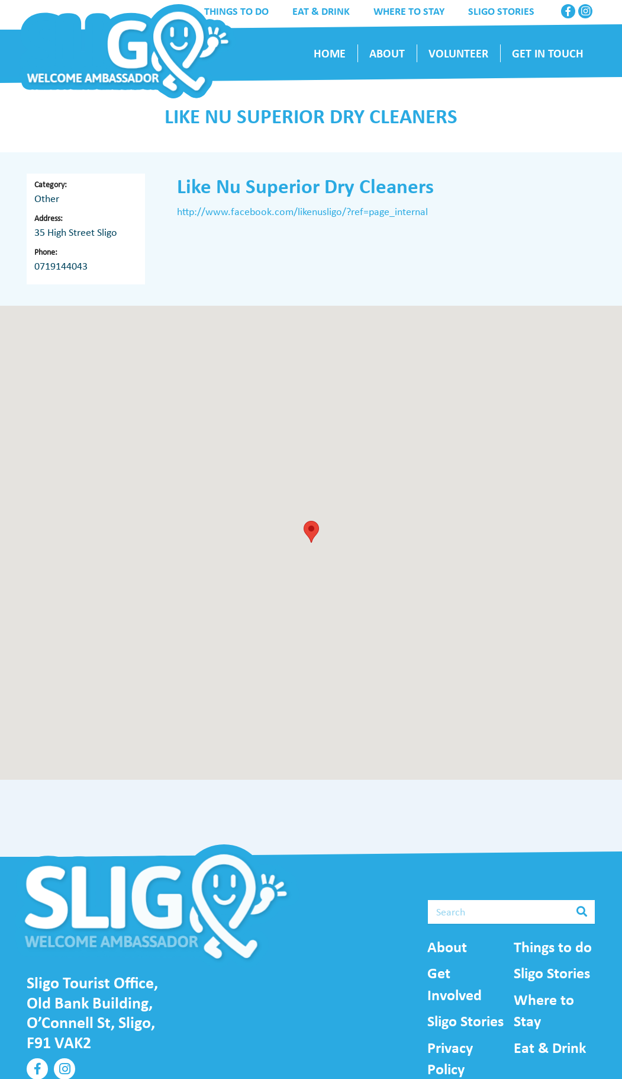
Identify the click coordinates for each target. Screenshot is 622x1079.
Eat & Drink (550, 1047)
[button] (311, 532)
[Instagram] (585, 11)
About (447, 946)
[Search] (511, 911)
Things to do (553, 946)
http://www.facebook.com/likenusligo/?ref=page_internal (302, 211)
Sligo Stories (465, 1020)
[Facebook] (568, 11)
